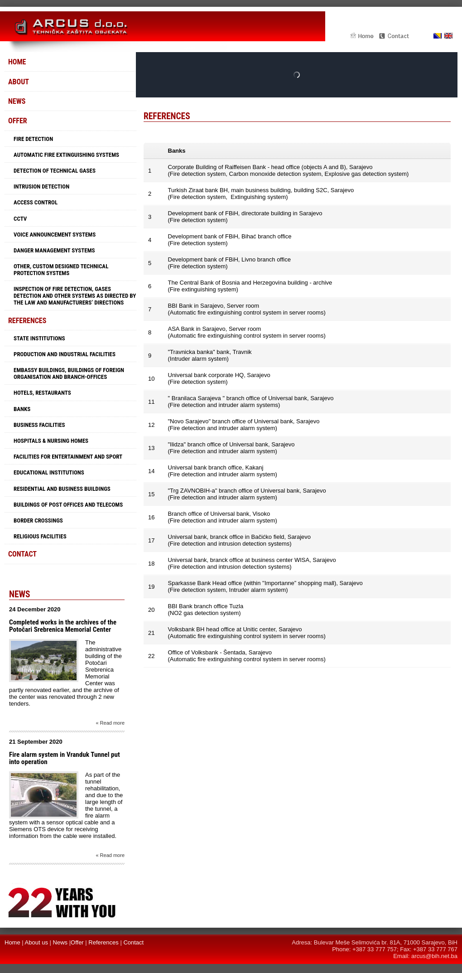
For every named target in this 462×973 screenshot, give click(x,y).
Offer (17, 120)
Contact (22, 554)
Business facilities (39, 424)
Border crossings (38, 520)
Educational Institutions (49, 472)
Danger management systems (54, 250)
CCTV (20, 218)
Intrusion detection (41, 186)
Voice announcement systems (55, 234)
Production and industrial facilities (65, 354)
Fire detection (33, 139)
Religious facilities (40, 536)
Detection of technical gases (55, 170)
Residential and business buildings (62, 488)
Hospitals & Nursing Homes (51, 440)
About (18, 81)
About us (36, 942)
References (27, 320)
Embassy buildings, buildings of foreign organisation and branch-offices (69, 373)
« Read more (110, 723)
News (16, 101)
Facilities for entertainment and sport (68, 456)
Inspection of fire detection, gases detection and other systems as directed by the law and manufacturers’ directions (75, 296)
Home (17, 62)
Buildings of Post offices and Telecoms (68, 504)
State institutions (39, 338)
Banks (22, 409)
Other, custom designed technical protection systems (61, 269)
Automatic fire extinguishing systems (66, 154)
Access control (36, 202)
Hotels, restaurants (42, 392)
